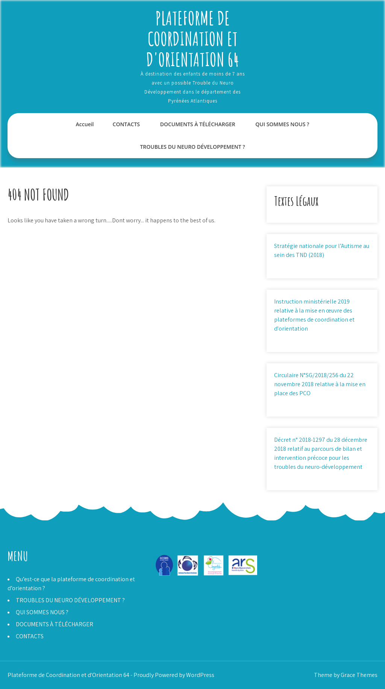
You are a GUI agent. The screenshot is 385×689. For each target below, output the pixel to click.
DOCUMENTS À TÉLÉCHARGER (197, 124)
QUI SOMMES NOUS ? (282, 124)
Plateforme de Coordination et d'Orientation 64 (192, 38)
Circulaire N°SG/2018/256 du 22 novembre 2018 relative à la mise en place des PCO (319, 384)
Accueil (85, 124)
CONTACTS (126, 124)
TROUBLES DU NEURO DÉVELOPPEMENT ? (192, 146)
